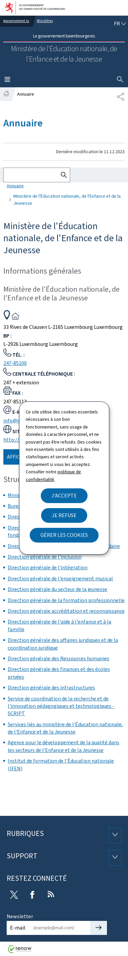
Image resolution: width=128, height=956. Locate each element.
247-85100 (15, 363)
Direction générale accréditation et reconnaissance (66, 610)
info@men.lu (18, 420)
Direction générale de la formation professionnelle (66, 600)
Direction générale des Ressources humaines (58, 658)
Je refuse (64, 515)
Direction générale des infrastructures (51, 687)
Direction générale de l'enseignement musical (60, 578)
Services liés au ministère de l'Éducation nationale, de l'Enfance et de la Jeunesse (65, 728)
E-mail (17, 927)
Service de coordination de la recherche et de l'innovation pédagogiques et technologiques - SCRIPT (61, 706)
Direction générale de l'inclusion (45, 556)
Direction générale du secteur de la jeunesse (57, 589)
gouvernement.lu (16, 20)
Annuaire (15, 186)
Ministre (17, 495)
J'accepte (64, 495)
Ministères (45, 20)
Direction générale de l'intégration (48, 567)
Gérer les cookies (64, 535)
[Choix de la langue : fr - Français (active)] (120, 24)
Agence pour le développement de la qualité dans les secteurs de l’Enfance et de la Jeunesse (63, 746)
